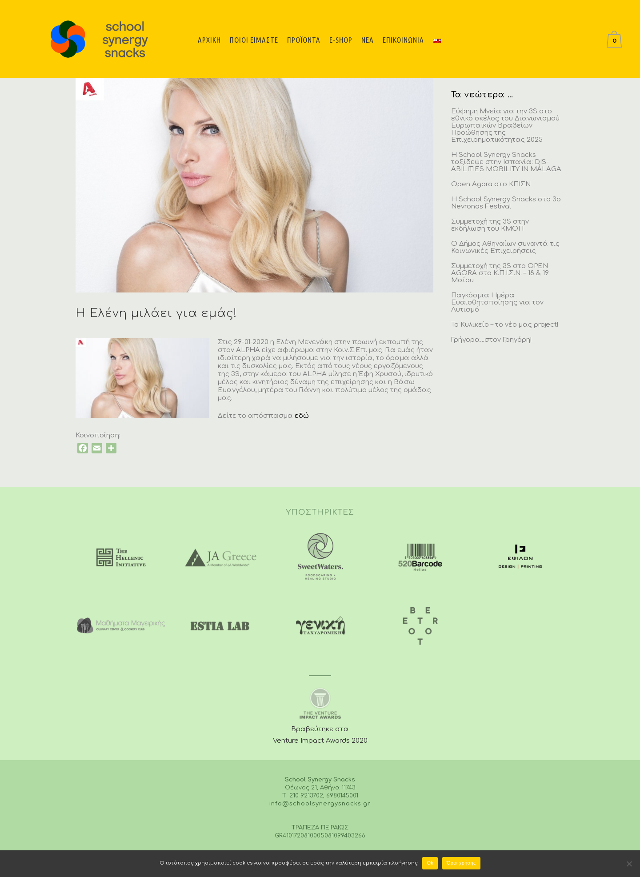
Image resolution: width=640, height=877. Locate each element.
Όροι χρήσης (461, 862)
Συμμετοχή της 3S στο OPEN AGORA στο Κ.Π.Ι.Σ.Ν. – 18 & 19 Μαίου (500, 273)
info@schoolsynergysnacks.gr (320, 804)
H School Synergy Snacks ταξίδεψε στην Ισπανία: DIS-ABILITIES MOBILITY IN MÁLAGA (506, 162)
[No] (628, 863)
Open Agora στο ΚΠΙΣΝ (491, 184)
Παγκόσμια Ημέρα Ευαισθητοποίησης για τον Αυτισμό (497, 302)
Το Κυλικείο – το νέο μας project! (504, 324)
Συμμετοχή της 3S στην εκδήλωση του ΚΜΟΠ (490, 225)
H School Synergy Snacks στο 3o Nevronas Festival (506, 203)
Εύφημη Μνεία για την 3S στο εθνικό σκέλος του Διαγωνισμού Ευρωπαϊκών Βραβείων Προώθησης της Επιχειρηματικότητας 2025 (505, 126)
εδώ (302, 416)
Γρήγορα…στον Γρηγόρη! (491, 340)
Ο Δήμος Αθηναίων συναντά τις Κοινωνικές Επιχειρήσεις (505, 247)
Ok (430, 862)
